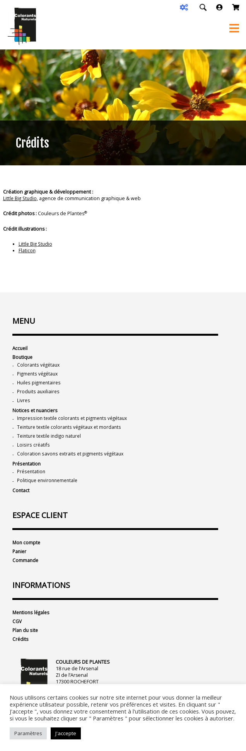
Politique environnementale (49, 486)
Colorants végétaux (39, 365)
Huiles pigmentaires (40, 384)
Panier (19, 558)
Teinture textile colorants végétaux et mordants (71, 430)
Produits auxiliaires (39, 393)
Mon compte (26, 549)
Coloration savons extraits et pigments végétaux (72, 458)
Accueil (20, 348)
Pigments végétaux (39, 375)
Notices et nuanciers (35, 413)
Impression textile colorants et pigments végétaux (74, 421)
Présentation (27, 469)
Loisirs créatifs (33, 449)
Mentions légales (31, 620)
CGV (17, 629)
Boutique (23, 357)
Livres (23, 402)
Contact (21, 496)
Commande (25, 567)
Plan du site (25, 638)
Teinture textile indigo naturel (51, 440)
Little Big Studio (20, 198)
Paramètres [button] (28, 733)
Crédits (20, 648)
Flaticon (27, 250)
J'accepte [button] (65, 733)
